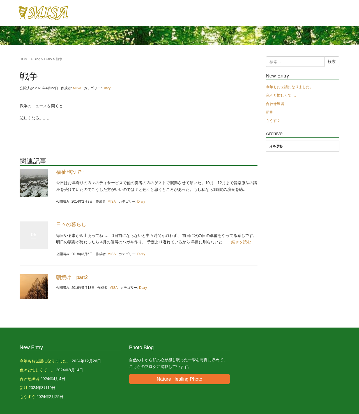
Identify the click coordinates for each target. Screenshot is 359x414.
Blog (37, 59)
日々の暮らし (71, 224)
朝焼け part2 (72, 277)
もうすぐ (273, 120)
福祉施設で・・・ (76, 172)
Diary (48, 59)
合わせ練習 (275, 104)
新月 (269, 112)
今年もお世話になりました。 (289, 87)
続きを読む (241, 242)
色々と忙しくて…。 (282, 95)
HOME (25, 59)
